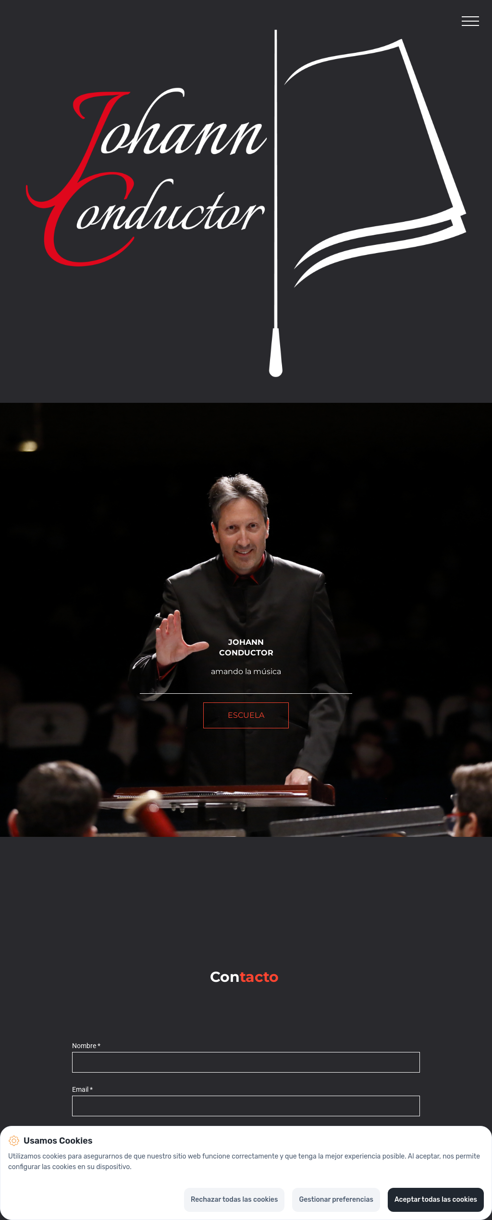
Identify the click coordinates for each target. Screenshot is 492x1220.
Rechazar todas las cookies (234, 1200)
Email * (82, 1089)
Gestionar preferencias (336, 1200)
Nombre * (86, 1046)
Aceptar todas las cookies (435, 1200)
